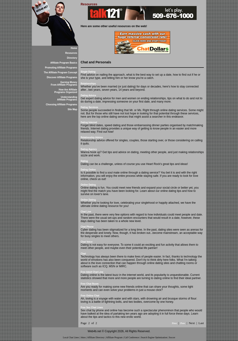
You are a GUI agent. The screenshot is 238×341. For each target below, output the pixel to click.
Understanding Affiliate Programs (67, 98)
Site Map (72, 109)
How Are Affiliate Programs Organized (65, 90)
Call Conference (131, 337)
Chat (83, 253)
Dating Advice (88, 95)
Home (74, 48)
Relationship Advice (92, 137)
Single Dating (88, 72)
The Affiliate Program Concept (60, 72)
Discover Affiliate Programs (62, 77)
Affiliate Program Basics (63, 62)
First (174, 323)
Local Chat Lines (71, 337)
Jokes (83, 337)
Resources (71, 53)
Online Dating (88, 184)
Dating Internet (89, 122)
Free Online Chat (90, 295)
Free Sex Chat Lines (92, 307)
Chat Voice (87, 242)
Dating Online (88, 169)
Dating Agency (89, 149)
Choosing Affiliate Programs (61, 104)
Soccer (172, 337)
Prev (182, 323)
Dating (84, 161)
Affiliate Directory (96, 337)
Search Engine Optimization (154, 337)
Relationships (88, 83)
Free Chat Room (90, 284)
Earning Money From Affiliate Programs (64, 83)
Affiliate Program (114, 337)
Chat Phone (87, 226)
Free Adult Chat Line (92, 272)
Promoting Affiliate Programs (61, 67)
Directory (72, 58)
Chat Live (86, 211)
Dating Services (89, 107)
